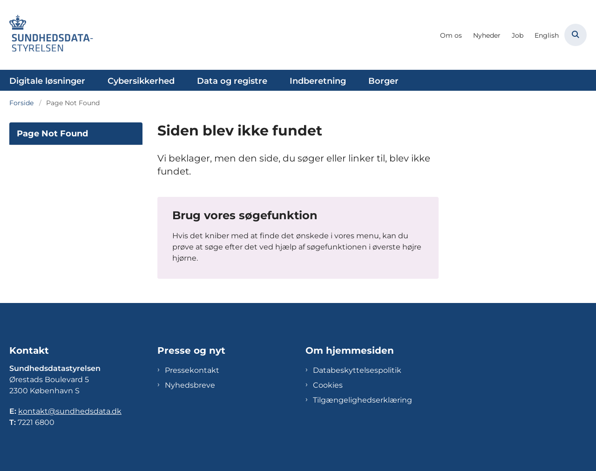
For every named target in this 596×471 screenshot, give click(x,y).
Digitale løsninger (47, 81)
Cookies (328, 385)
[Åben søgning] (575, 35)
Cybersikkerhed (141, 81)
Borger (383, 81)
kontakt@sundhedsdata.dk (70, 411)
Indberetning (318, 81)
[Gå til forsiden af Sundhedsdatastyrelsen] (51, 35)
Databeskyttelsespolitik (357, 370)
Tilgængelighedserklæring (362, 400)
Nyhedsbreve (190, 385)
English (547, 35)
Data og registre (232, 81)
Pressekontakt (192, 370)
